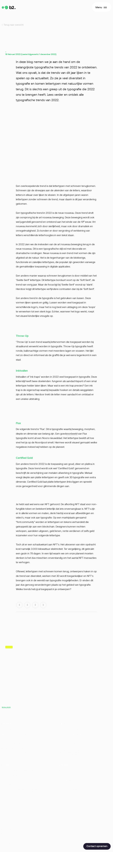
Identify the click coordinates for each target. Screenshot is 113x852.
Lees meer (26, 804)
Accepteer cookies (56, 841)
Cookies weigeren (39, 832)
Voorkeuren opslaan (74, 832)
